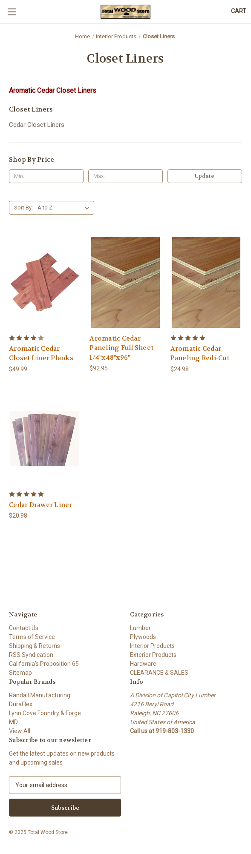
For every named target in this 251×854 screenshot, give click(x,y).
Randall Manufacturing (39, 695)
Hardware (143, 663)
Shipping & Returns (34, 645)
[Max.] (125, 176)
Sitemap (20, 672)
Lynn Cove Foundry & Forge (45, 713)
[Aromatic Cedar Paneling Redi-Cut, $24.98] (206, 282)
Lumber (140, 628)
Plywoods (143, 636)
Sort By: (23, 207)
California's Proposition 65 (44, 663)
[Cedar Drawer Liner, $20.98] (44, 438)
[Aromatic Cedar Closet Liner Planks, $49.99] (44, 282)
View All (19, 731)
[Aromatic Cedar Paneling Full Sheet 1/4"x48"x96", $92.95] (125, 282)
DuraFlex (20, 704)
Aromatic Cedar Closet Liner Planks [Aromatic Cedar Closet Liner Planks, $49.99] (41, 353)
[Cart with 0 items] (238, 11)
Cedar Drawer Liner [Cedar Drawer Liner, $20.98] (40, 505)
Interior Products (152, 645)
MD (13, 722)
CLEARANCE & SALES (159, 672)
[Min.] (46, 176)
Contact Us (23, 628)
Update (204, 176)
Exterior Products (153, 654)
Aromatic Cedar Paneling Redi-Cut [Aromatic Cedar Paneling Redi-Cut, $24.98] (199, 353)
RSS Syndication (31, 654)
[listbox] (65, 207)
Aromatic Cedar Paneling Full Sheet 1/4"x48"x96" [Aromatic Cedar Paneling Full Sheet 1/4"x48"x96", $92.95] (121, 348)
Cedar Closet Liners (36, 125)
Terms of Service (32, 636)
